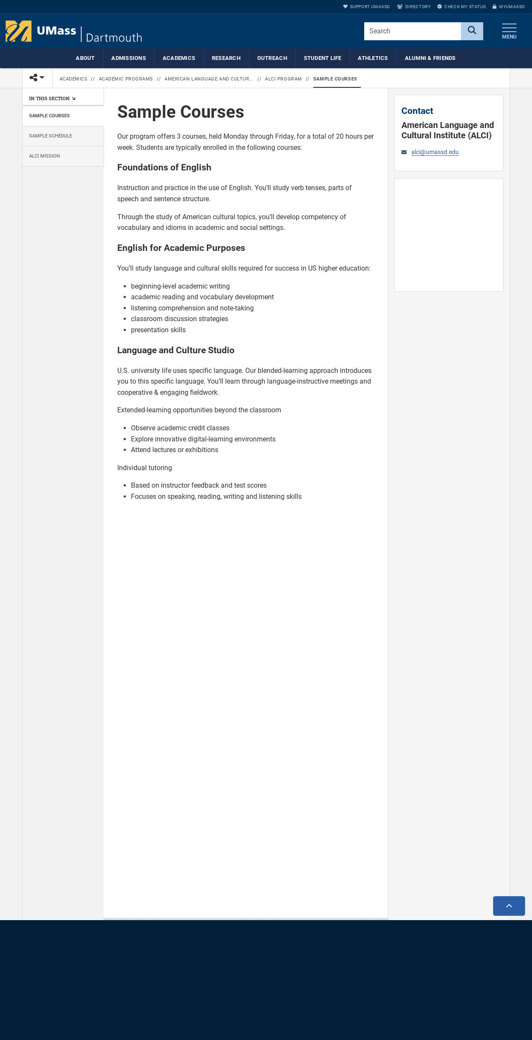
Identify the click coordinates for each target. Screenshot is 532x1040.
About (85, 58)
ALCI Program (283, 79)
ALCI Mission (44, 156)
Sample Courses (335, 79)
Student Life (323, 58)
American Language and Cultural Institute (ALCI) (209, 79)
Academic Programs (126, 79)
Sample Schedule (50, 136)
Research (226, 58)
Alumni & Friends (430, 58)
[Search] (472, 31)
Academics (179, 58)
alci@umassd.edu (435, 152)
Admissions (128, 58)
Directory (414, 6)
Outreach (272, 58)
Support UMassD (366, 6)
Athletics (373, 58)
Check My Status (461, 6)
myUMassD (509, 6)
